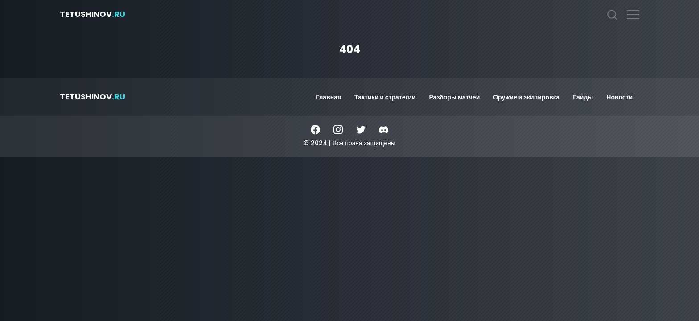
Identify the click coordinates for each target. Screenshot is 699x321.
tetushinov (92, 14)
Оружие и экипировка (526, 97)
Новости (619, 97)
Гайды (583, 97)
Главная (328, 97)
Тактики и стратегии (384, 97)
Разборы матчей (454, 97)
